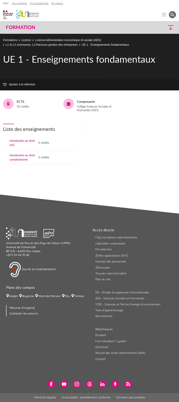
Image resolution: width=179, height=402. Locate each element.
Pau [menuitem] (67, 296)
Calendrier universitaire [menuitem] (110, 243)
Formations (10, 40)
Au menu (57, 3)
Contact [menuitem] (100, 359)
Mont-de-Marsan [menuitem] (49, 296)
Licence (26, 40)
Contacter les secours (23, 313)
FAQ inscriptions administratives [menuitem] (116, 237)
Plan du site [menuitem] (102, 279)
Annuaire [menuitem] (102, 267)
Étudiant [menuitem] (100, 335)
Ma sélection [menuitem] (103, 249)
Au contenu (19, 3)
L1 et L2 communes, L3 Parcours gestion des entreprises (42, 44)
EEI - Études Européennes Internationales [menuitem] (122, 292)
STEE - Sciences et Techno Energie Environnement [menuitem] (128, 304)
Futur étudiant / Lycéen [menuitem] (110, 341)
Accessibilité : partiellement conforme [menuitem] (86, 397)
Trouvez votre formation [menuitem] (111, 273)
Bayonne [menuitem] (28, 296)
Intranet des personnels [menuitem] (110, 261)
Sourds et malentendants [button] (32, 269)
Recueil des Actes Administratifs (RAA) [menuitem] (120, 353)
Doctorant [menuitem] (101, 347)
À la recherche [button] (39, 3)
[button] (155, 27)
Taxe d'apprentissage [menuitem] (109, 310)
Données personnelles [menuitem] (130, 397)
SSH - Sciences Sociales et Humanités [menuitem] (119, 298)
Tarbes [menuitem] (79, 296)
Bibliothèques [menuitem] (104, 329)
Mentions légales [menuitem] (45, 397)
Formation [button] (20, 27)
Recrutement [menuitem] (103, 316)
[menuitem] (51, 384)
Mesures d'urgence (22, 308)
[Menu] (164, 14)
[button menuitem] (172, 14)
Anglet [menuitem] (13, 296)
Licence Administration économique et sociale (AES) (68, 40)
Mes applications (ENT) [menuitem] (111, 255)
